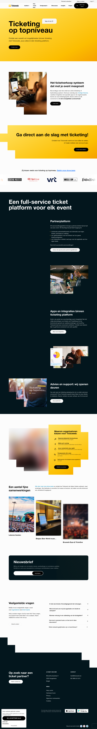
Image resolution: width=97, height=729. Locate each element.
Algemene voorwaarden (53, 698)
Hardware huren (51, 693)
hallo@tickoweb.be (75, 676)
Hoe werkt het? (34, 5)
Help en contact (80, 1)
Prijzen (70, 6)
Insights (63, 6)
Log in (92, 1)
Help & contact (15, 624)
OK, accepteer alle (14, 718)
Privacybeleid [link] (14, 725)
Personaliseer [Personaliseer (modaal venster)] (5, 723)
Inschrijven (37, 573)
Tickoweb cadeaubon (66, 1)
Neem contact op (15, 682)
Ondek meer (14, 47)
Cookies (48, 701)
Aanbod (27, 6)
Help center (49, 690)
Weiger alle (4, 721)
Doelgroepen (44, 6)
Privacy (48, 696)
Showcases (54, 6)
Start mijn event (81, 5)
